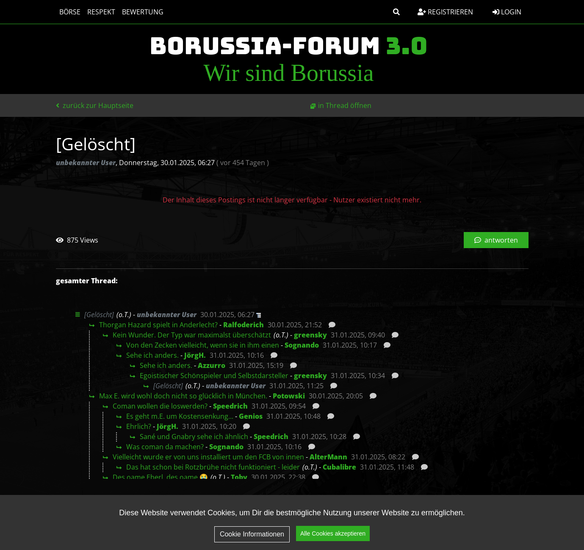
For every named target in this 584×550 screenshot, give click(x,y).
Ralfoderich (243, 324)
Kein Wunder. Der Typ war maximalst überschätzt (192, 335)
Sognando (302, 345)
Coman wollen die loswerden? (160, 406)
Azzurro (211, 365)
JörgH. (195, 355)
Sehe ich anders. (152, 355)
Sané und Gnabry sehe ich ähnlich (194, 436)
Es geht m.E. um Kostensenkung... (180, 416)
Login (507, 12)
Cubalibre (339, 467)
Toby (239, 477)
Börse (69, 12)
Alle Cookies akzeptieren (332, 533)
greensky (310, 335)
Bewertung (142, 12)
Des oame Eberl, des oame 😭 (160, 477)
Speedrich (230, 406)
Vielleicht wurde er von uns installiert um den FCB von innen (208, 457)
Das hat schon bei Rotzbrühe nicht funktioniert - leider (213, 467)
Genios (251, 416)
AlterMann (328, 457)
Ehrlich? (139, 426)
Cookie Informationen (252, 534)
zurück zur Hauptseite (94, 105)
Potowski (289, 396)
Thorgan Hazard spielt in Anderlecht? (158, 324)
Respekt (101, 12)
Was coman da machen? (165, 446)
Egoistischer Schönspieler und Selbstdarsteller (214, 375)
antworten (496, 240)
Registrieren (445, 12)
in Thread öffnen (344, 105)
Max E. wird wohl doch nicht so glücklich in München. (183, 396)
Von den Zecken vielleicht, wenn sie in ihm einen (203, 345)
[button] (396, 12)
